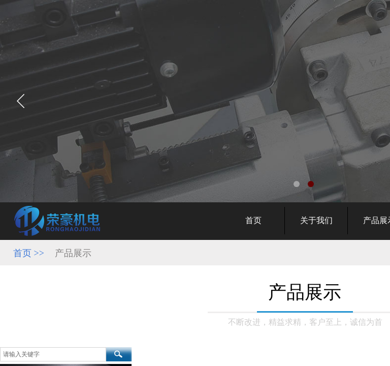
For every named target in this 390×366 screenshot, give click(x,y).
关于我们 (316, 220)
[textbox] (53, 354)
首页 (253, 220)
